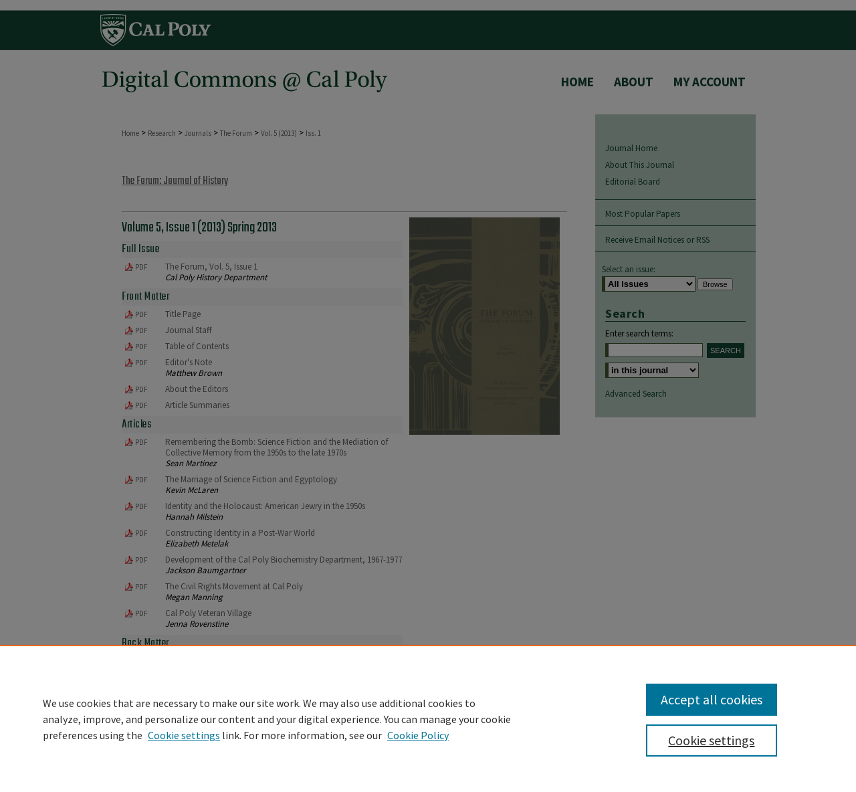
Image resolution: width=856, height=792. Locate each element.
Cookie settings (184, 735)
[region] (428, 718)
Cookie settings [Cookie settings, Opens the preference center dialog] (711, 740)
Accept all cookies (711, 699)
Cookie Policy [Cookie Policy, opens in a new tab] (418, 735)
